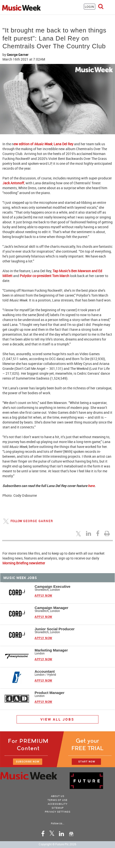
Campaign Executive (52, 586)
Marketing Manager (51, 650)
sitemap (58, 807)
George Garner (18, 54)
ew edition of (33, 144)
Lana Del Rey (63, 144)
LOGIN (89, 7)
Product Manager (50, 693)
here (91, 485)
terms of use (57, 800)
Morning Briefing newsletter (23, 563)
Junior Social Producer (55, 629)
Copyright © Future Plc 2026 (57, 844)
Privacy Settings (57, 811)
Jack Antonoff (13, 183)
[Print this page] (107, 533)
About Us (57, 796)
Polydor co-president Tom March (44, 275)
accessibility (57, 804)
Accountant (45, 671)
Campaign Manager (51, 608)
